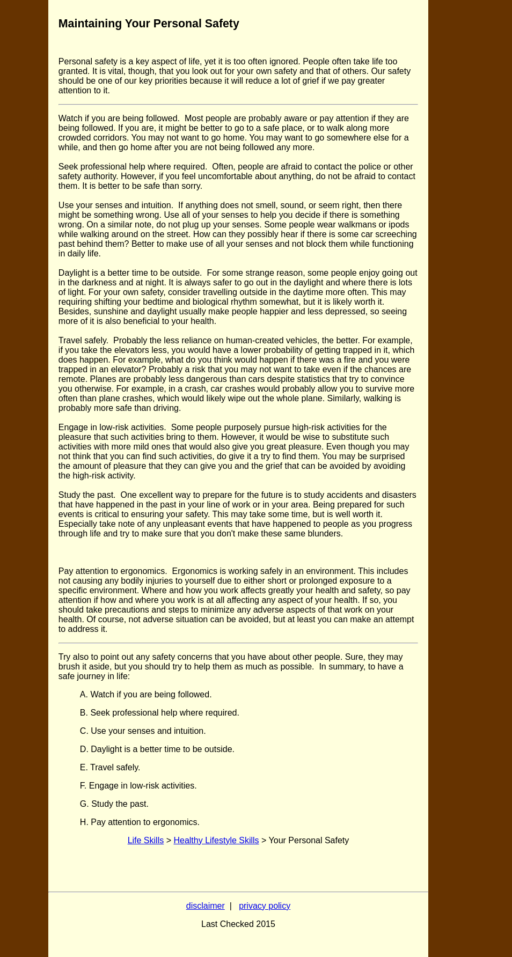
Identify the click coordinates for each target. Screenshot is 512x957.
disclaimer (205, 905)
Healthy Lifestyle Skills (216, 840)
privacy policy (264, 905)
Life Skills (146, 840)
